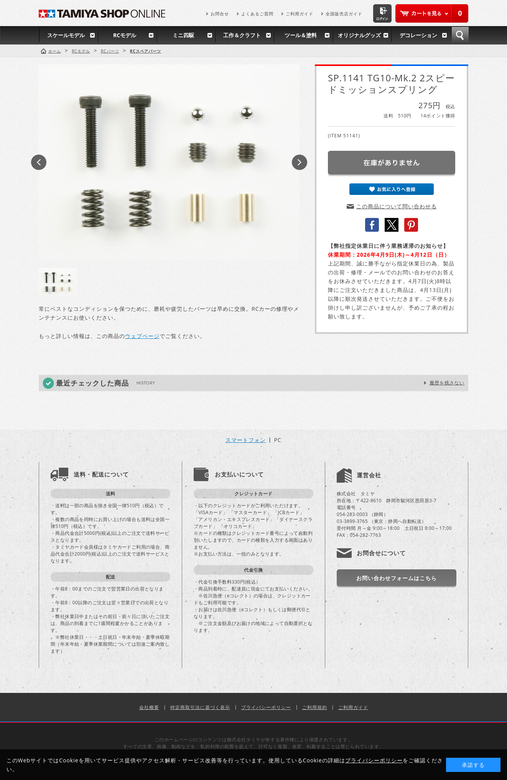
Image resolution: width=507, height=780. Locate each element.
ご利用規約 (314, 707)
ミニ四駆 (183, 35)
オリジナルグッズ (359, 35)
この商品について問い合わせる (396, 206)
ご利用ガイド (299, 13)
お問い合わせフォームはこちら (396, 578)
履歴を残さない (447, 382)
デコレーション (418, 35)
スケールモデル (66, 35)
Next (299, 162)
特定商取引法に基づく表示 (200, 707)
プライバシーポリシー (266, 707)
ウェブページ (142, 336)
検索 (460, 35)
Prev (38, 162)
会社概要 (149, 707)
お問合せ (220, 13)
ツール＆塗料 (301, 35)
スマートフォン (246, 440)
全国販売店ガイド (344, 13)
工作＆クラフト (242, 35)
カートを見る (431, 13)
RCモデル (124, 35)
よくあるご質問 (257, 13)
